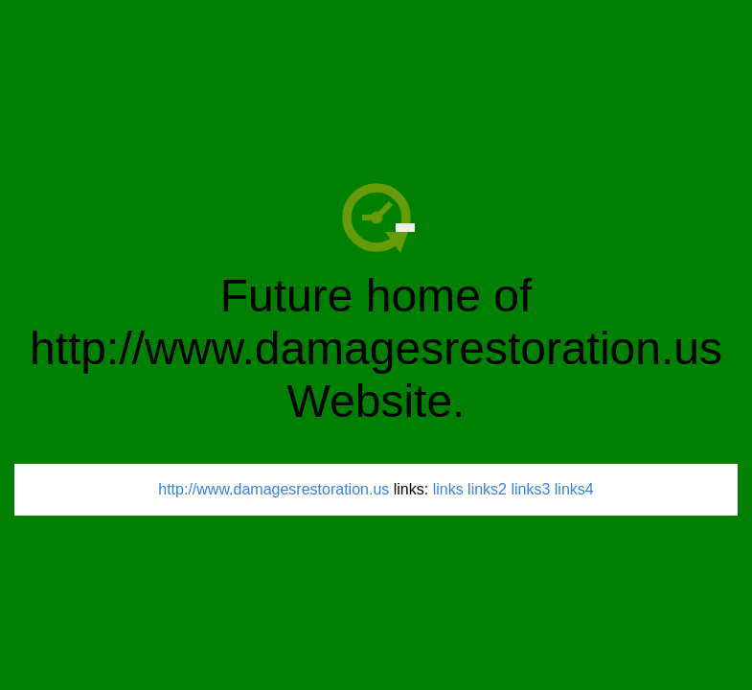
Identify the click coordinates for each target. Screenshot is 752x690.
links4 (574, 489)
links (448, 489)
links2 (487, 489)
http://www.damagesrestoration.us (273, 489)
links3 (530, 489)
